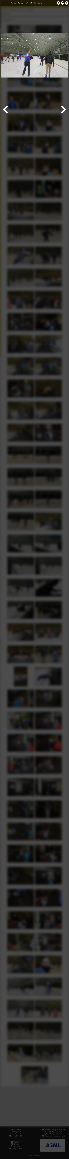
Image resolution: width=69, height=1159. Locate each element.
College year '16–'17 (25, 3)
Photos (13, 3)
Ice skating (38, 3)
